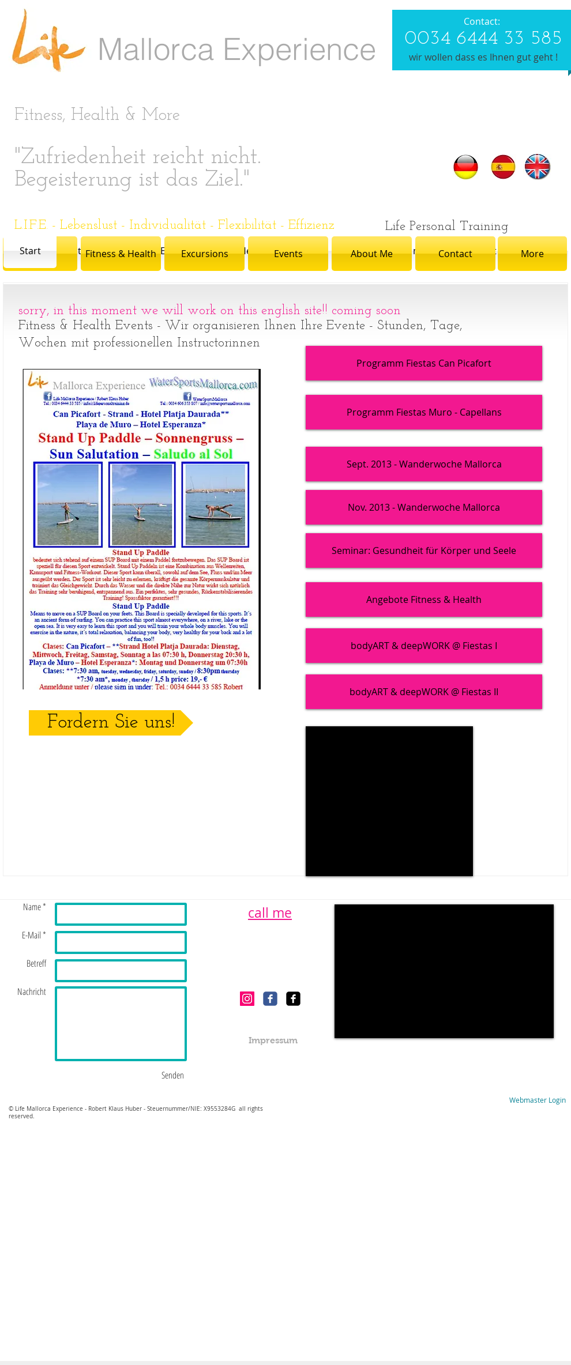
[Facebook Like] (270, 965)
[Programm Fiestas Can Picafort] (424, 363)
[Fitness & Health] (121, 253)
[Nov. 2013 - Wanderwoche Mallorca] (424, 507)
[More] (532, 253)
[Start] (30, 250)
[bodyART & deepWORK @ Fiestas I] (424, 645)
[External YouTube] (389, 801)
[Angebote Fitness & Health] (424, 599)
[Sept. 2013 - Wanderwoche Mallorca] (424, 464)
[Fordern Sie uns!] (111, 723)
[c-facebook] (270, 998)
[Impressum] (273, 1041)
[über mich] (412, 250)
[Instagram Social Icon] (247, 998)
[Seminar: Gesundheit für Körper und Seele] (424, 550)
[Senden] (173, 1075)
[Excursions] (204, 253)
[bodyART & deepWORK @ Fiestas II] (424, 691)
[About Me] (372, 253)
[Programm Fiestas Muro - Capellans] (424, 412)
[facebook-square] (293, 998)
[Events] (288, 253)
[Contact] (455, 253)
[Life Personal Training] (447, 227)
